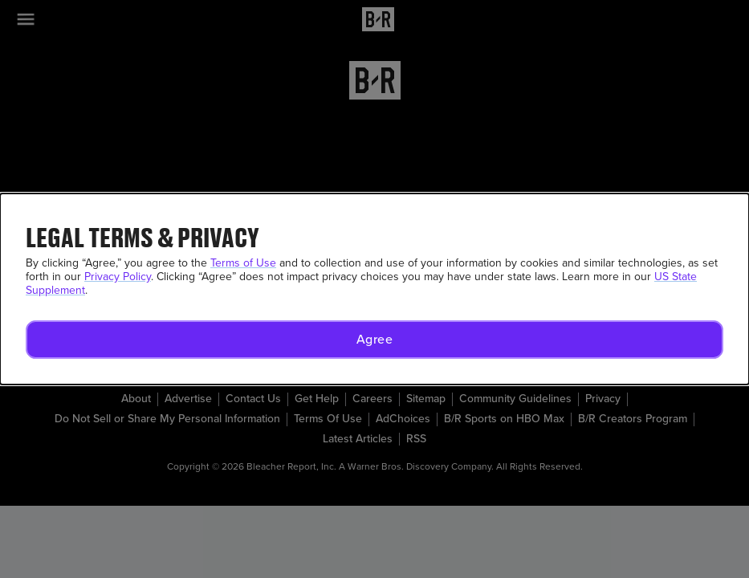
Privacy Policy (117, 276)
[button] (374, 339)
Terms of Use (243, 263)
